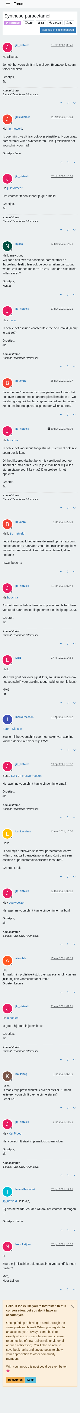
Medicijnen (12, 23)
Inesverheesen (24, 717)
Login (30, 1379)
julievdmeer (22, 117)
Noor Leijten (23, 1244)
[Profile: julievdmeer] (15, 188)
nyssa (19, 243)
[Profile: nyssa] (13, 320)
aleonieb (20, 958)
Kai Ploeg (21, 1073)
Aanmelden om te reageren (58, 29)
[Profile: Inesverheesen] (32, 775)
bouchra (20, 380)
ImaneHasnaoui (25, 1189)
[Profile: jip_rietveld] (15, 128)
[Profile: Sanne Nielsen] (12, 728)
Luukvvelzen (23, 831)
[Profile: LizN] (14, 775)
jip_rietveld (22, 45)
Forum (18, 4)
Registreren (15, 1379)
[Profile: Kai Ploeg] (15, 1133)
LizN (18, 657)
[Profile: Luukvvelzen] (17, 902)
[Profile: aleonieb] (13, 1018)
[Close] (72, 1306)
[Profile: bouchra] (12, 440)
